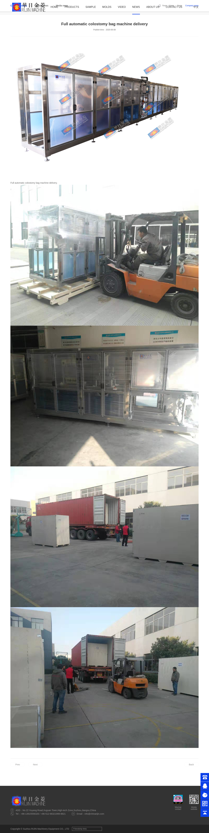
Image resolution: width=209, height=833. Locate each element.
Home (54, 7)
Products (72, 7)
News (136, 7)
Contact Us (174, 7)
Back (191, 764)
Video (122, 7)
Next (35, 764)
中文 (196, 7)
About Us (152, 7)
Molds (106, 7)
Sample (90, 7)
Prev (17, 764)
